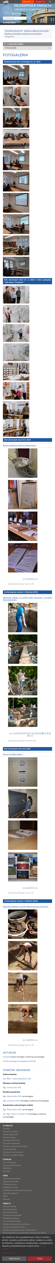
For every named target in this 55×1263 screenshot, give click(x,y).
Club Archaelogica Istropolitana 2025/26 (19, 1061)
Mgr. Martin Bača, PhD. (12, 1109)
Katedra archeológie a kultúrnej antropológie (23, 33)
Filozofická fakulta (10, 1212)
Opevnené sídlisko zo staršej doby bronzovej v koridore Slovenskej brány (27, 598)
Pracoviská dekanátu (11, 1143)
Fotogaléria (10, 48)
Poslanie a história (10, 1131)
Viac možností (9, 1252)
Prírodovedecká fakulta (12, 1215)
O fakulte (8, 1125)
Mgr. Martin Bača (10, 1096)
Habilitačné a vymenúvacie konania (17, 1190)
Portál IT (39, 1)
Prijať (39, 1258)
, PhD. (19, 1096)
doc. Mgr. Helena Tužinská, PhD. (16, 1114)
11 (30, 733)
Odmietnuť (14, 1258)
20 (28, 735)
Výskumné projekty (10, 1181)
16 (42, 733)
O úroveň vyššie (15, 44)
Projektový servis (10, 1184)
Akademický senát (10, 1134)
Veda (5, 1175)
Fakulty (7, 1203)
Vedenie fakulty (9, 1137)
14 (37, 733)
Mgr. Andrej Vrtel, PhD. (12, 1087)
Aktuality (6, 1128)
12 (32, 733)
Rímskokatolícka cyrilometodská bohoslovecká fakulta (24, 1233)
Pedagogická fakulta (11, 1218)
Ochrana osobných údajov (13, 1155)
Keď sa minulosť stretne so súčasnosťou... (20, 445)
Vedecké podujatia (10, 1193)
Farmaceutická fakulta (12, 1221)
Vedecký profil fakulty (11, 1178)
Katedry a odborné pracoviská (36, 30)
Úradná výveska (9, 1149)
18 (47, 733)
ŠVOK (5, 1196)
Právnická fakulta (10, 1209)
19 (50, 733)
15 (40, 733)
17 (45, 733)
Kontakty (6, 1171)
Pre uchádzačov (9, 1162)
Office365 (27, 1)
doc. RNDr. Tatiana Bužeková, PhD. (17, 1078)
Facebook (7, 1057)
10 (27, 733)
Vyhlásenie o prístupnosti (13, 1152)
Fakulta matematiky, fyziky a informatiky (19, 1230)
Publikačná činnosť (10, 1187)
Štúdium (7, 1159)
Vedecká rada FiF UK (11, 1140)
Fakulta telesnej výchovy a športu (16, 1224)
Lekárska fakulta (9, 1206)
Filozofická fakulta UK (13, 30)
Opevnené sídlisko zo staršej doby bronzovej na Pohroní (25, 906)
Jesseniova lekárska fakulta (14, 1227)
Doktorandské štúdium (12, 1165)
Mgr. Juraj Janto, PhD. (11, 1100)
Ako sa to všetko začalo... (13, 754)
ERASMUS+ (7, 1168)
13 (35, 733)
